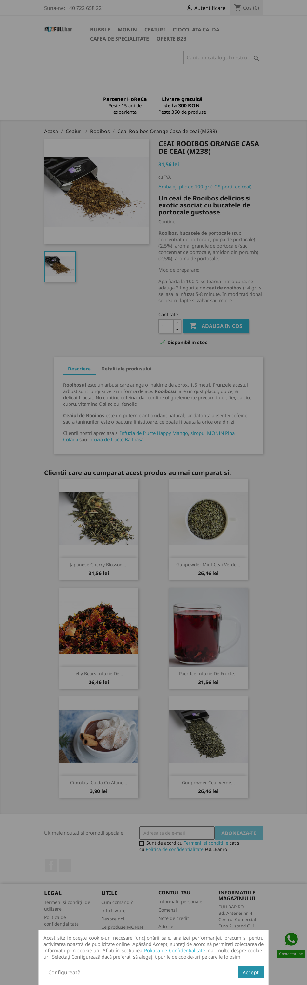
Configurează (64, 972)
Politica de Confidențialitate (174, 950)
